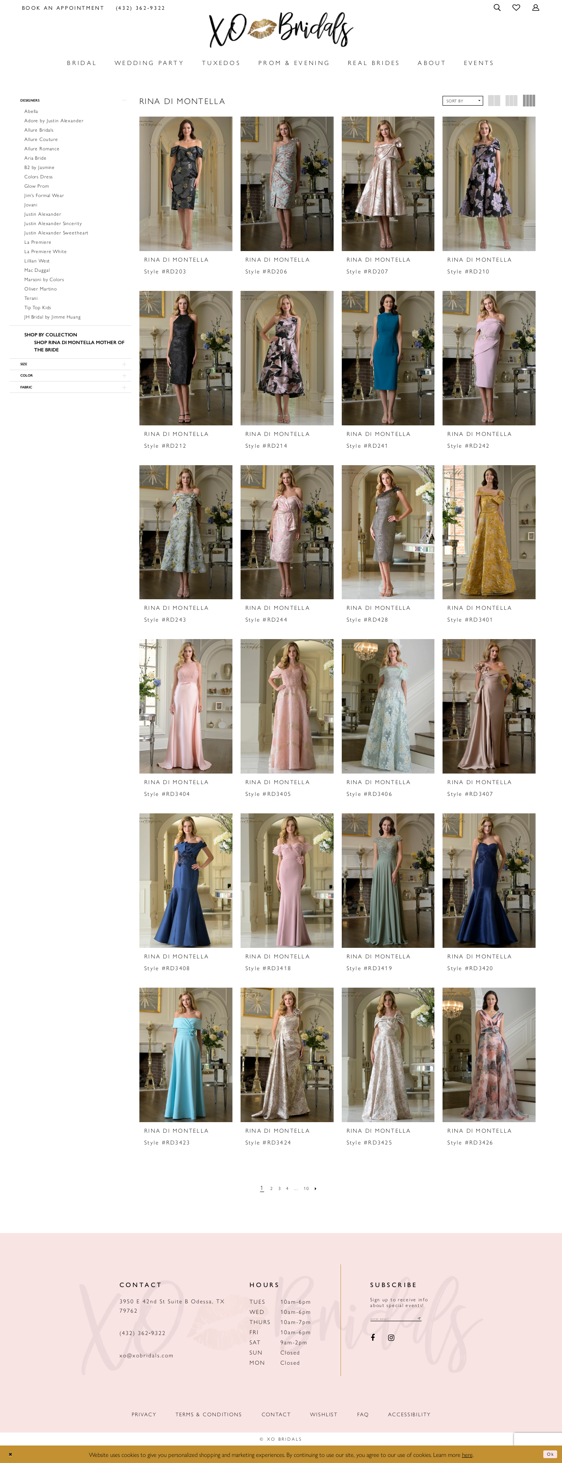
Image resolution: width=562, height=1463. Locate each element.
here (467, 1454)
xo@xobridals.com (146, 1355)
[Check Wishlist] (517, 7)
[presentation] (185, 184)
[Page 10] (311, 1187)
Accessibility (409, 1414)
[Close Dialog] (12, 1454)
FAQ (363, 1414)
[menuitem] (63, 7)
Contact (276, 1414)
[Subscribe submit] (438, 1320)
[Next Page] (325, 1187)
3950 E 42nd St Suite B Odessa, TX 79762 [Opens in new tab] (172, 1305)
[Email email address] (405, 1320)
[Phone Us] (140, 7)
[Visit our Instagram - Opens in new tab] (391, 1340)
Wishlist (324, 1414)
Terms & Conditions (209, 1414)
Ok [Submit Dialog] (548, 1454)
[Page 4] (287, 1187)
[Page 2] (265, 1187)
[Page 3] (276, 1187)
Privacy (144, 1414)
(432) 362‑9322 (142, 1333)
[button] (497, 7)
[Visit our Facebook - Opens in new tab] (372, 1340)
